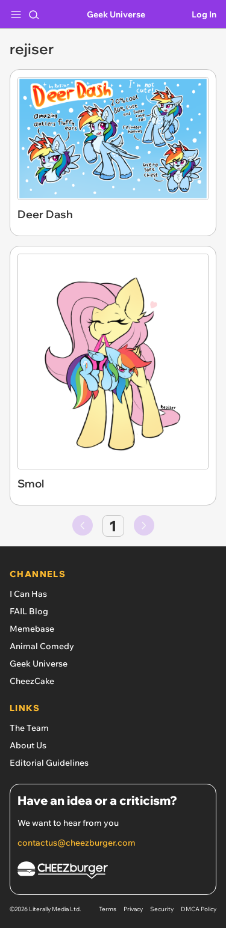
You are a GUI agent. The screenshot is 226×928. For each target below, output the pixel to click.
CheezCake (32, 681)
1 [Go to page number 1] (113, 526)
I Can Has (28, 593)
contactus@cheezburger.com (76, 842)
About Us (28, 745)
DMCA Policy (198, 909)
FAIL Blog (29, 611)
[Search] (34, 14)
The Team (29, 727)
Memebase (32, 628)
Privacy (133, 909)
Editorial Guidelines (49, 762)
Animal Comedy (42, 646)
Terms (107, 909)
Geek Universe (116, 14)
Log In (204, 14)
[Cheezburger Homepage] (113, 871)
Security (162, 909)
